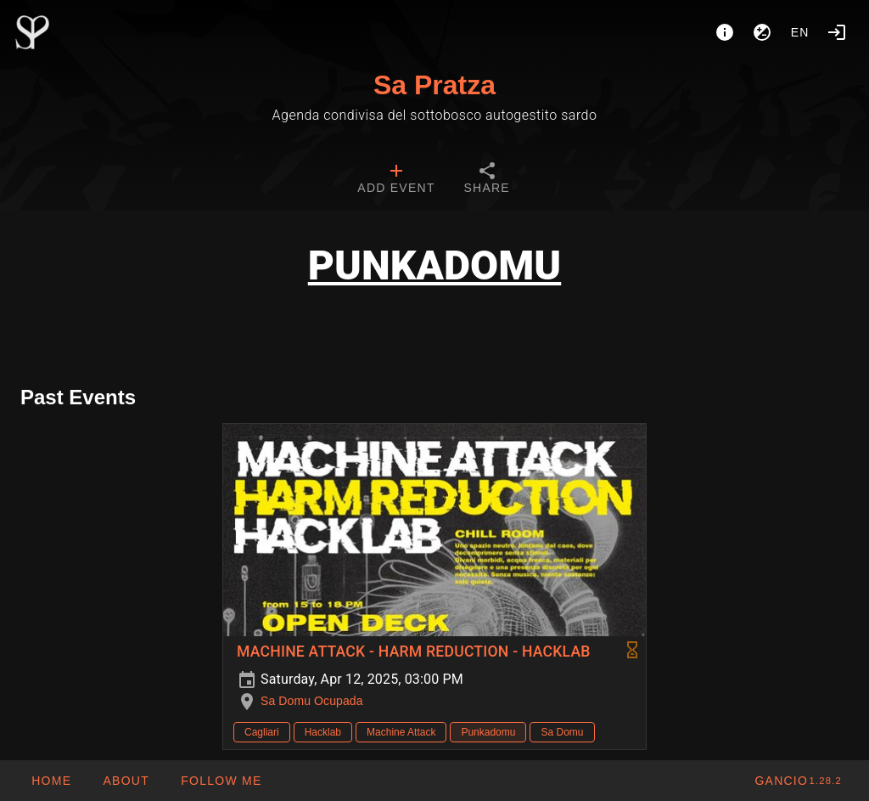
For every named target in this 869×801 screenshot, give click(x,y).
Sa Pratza (434, 85)
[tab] (396, 180)
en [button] (800, 32)
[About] (724, 32)
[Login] (836, 32)
